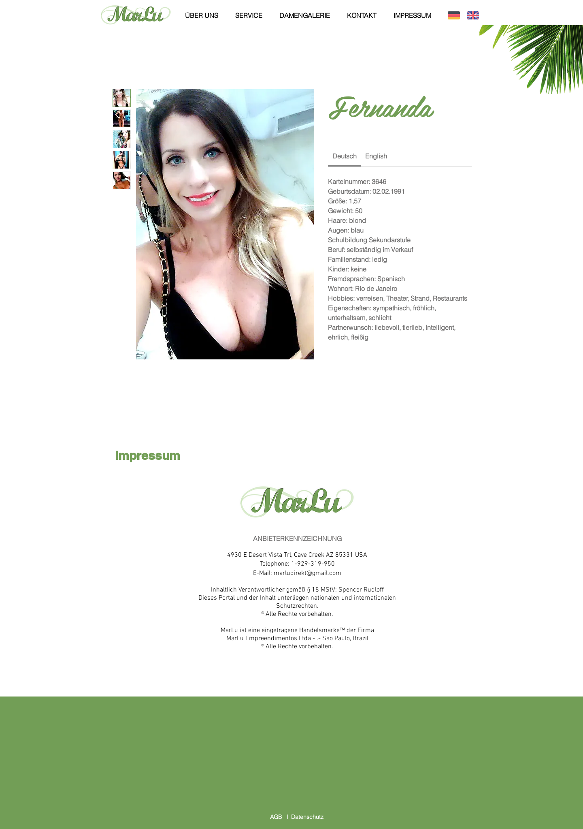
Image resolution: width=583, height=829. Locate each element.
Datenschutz (307, 816)
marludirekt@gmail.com (307, 573)
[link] (344, 156)
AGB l (280, 816)
